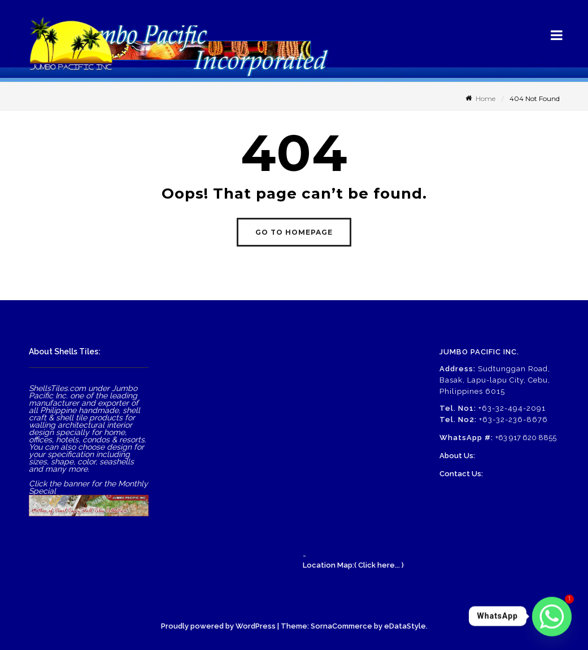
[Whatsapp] (552, 616)
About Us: (457, 455)
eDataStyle (405, 626)
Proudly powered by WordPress (218, 626)
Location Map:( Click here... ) (353, 565)
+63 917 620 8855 (525, 437)
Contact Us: (461, 473)
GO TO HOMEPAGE (294, 232)
